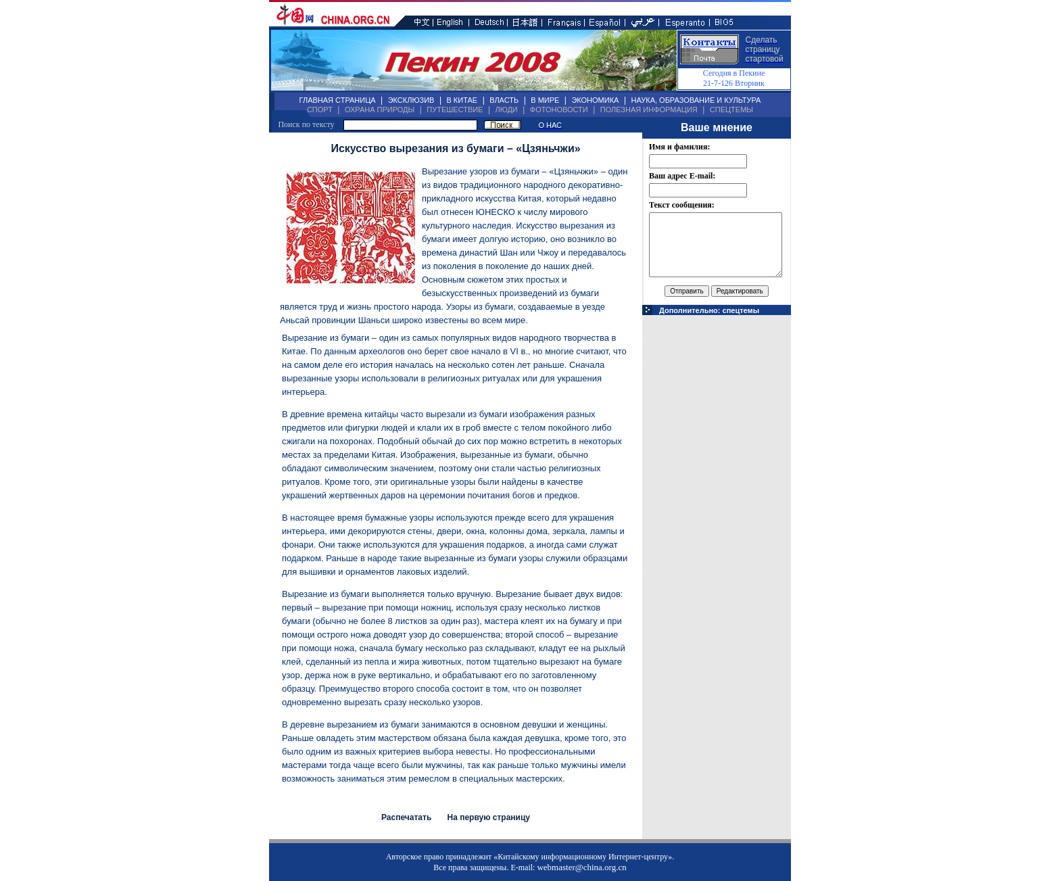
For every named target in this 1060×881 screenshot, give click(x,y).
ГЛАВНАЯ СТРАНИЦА (337, 100)
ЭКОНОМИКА (595, 100)
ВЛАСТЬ (504, 100)
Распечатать (406, 817)
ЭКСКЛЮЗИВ (411, 100)
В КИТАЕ (461, 100)
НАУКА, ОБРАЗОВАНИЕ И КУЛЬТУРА (696, 100)
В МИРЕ (545, 100)
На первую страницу (488, 817)
